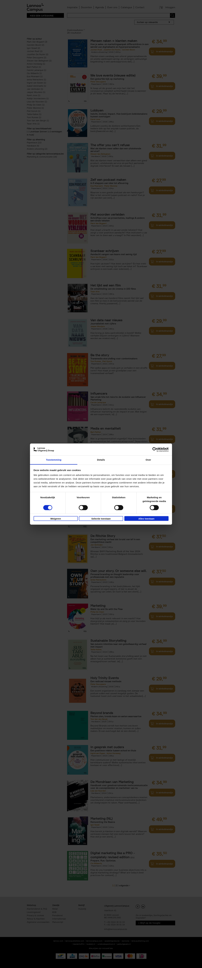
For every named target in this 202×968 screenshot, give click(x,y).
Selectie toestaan (101, 518)
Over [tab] (148, 460)
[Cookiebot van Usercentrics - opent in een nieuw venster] (155, 449)
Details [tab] (101, 460)
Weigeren (55, 518)
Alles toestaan (146, 518)
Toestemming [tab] (53, 460)
